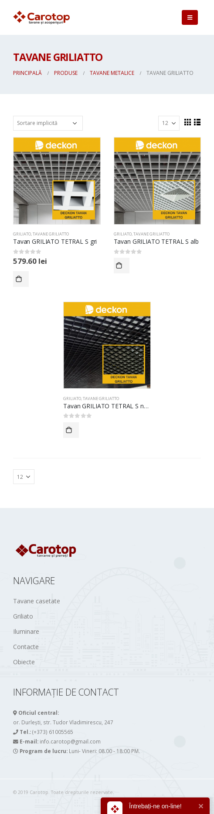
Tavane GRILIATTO (51, 234)
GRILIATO (22, 234)
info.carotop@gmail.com (70, 741)
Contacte (26, 646)
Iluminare (26, 631)
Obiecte (24, 662)
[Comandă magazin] (48, 123)
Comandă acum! (21, 279)
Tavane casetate (36, 601)
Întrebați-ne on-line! (155, 806)
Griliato (23, 616)
